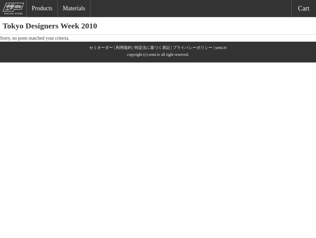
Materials (74, 8)
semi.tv (221, 47)
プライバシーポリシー (192, 47)
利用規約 (124, 47)
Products (42, 8)
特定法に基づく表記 (152, 47)
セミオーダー (101, 47)
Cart (303, 8)
